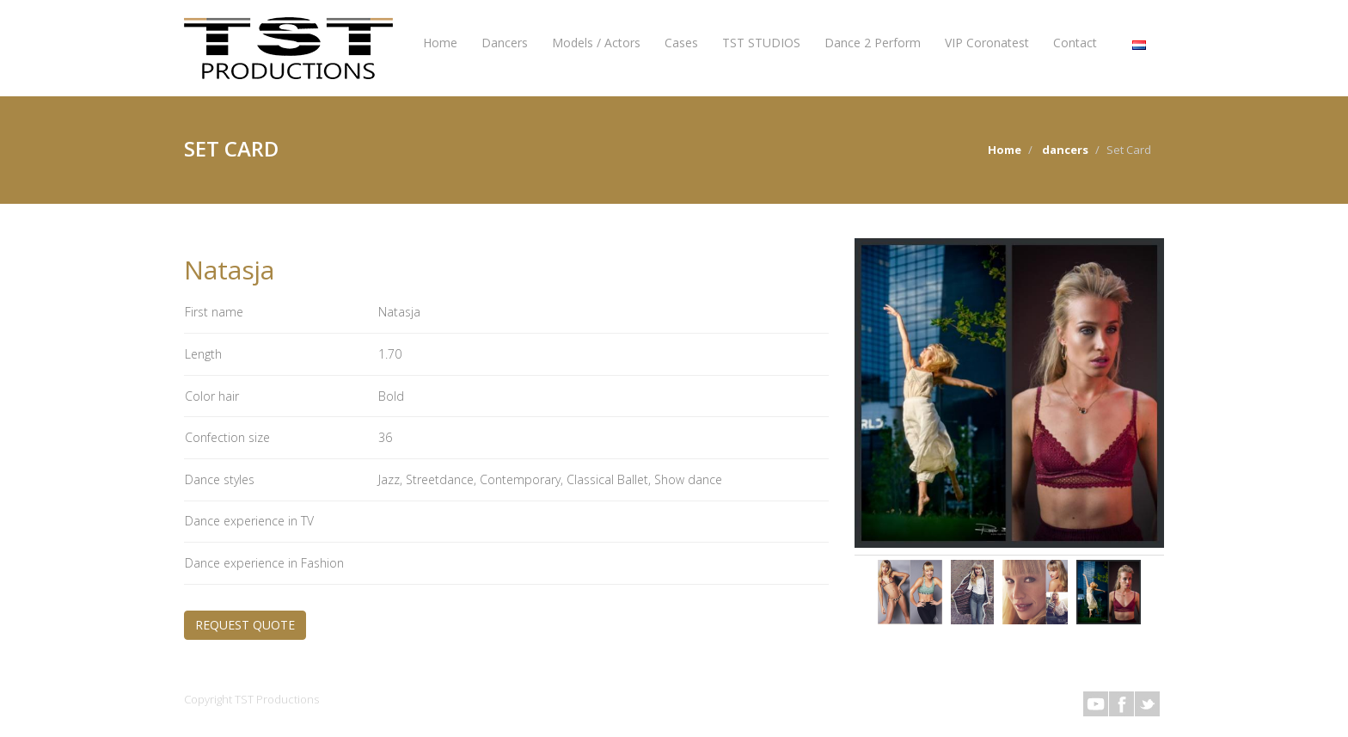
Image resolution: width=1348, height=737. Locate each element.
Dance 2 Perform (872, 42)
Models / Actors (596, 42)
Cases (681, 42)
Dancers (504, 42)
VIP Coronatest (987, 42)
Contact (1075, 42)
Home (440, 42)
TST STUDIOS (761, 42)
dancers (1065, 149)
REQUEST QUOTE (245, 625)
